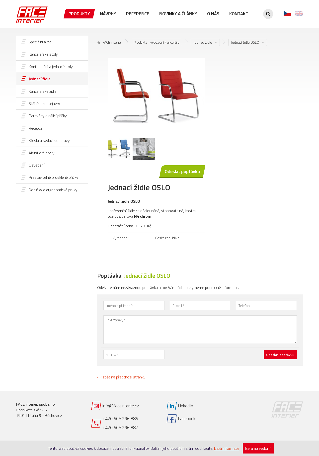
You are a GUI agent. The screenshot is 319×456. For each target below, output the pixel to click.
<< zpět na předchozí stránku (121, 377)
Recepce (36, 128)
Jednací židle (39, 79)
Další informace (226, 448)
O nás (213, 13)
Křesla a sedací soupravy (49, 140)
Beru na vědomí (258, 448)
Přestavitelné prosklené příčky (53, 177)
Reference (137, 13)
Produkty (79, 13)
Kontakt (238, 13)
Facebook (186, 418)
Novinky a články (178, 13)
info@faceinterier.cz (120, 405)
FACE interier (109, 42)
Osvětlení (36, 165)
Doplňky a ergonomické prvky (53, 190)
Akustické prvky (42, 153)
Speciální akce (40, 42)
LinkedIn (185, 405)
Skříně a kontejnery (44, 103)
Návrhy (108, 13)
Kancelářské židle (43, 91)
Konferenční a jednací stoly (51, 67)
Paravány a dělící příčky (48, 116)
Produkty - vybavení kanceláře (156, 42)
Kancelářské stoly (43, 54)
